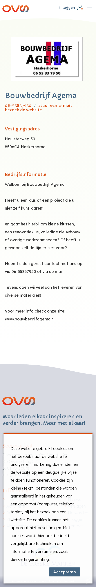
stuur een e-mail (55, 105)
